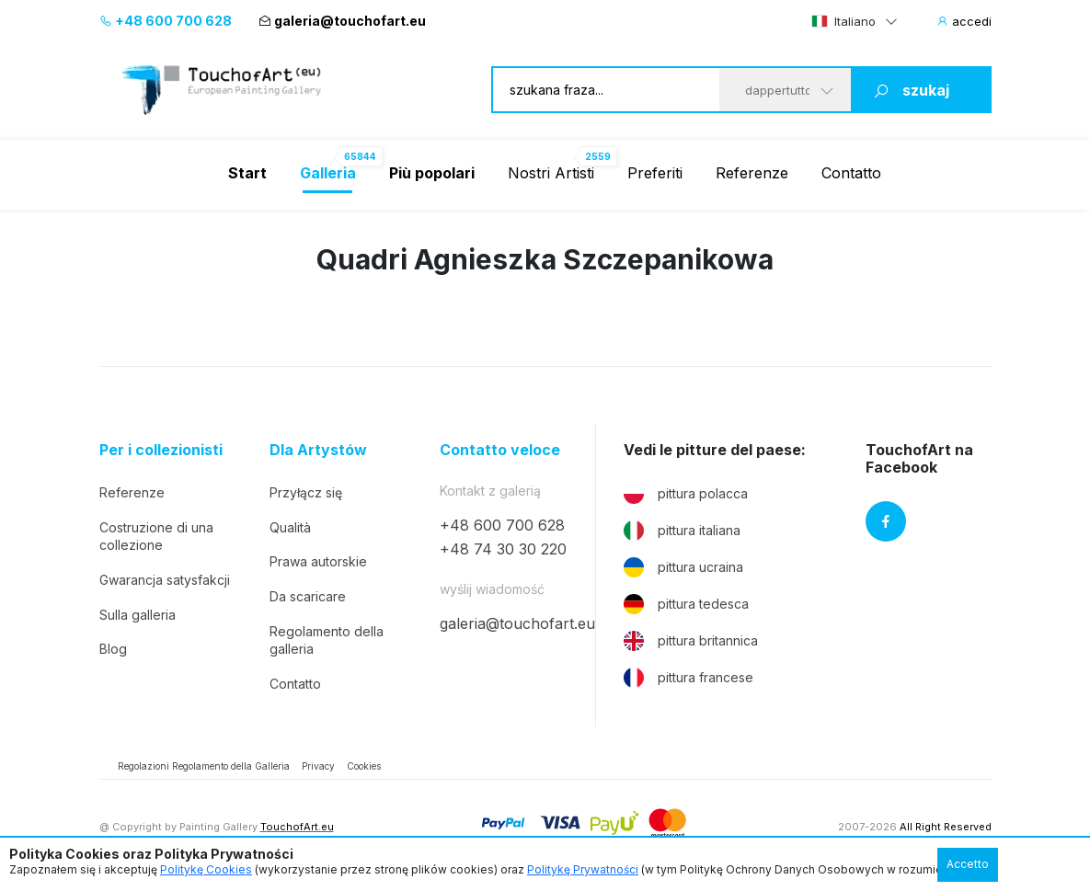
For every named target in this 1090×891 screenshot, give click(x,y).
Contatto (851, 173)
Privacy (318, 765)
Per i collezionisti (161, 450)
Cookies (364, 765)
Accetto (968, 864)
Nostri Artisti (551, 173)
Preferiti (655, 173)
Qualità (290, 527)
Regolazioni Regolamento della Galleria (204, 765)
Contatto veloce (500, 450)
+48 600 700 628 (165, 21)
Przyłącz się (306, 492)
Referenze (752, 173)
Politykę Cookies (206, 869)
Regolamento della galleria (327, 640)
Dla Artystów (318, 450)
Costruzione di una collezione (156, 537)
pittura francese (688, 678)
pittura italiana (682, 530)
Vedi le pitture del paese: (715, 450)
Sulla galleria (137, 615)
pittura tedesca (686, 604)
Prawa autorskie (318, 561)
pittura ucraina (683, 567)
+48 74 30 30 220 (503, 549)
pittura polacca (686, 494)
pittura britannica (691, 641)
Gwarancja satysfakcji (164, 580)
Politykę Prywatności (582, 869)
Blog (113, 649)
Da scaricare (308, 596)
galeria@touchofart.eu (342, 21)
